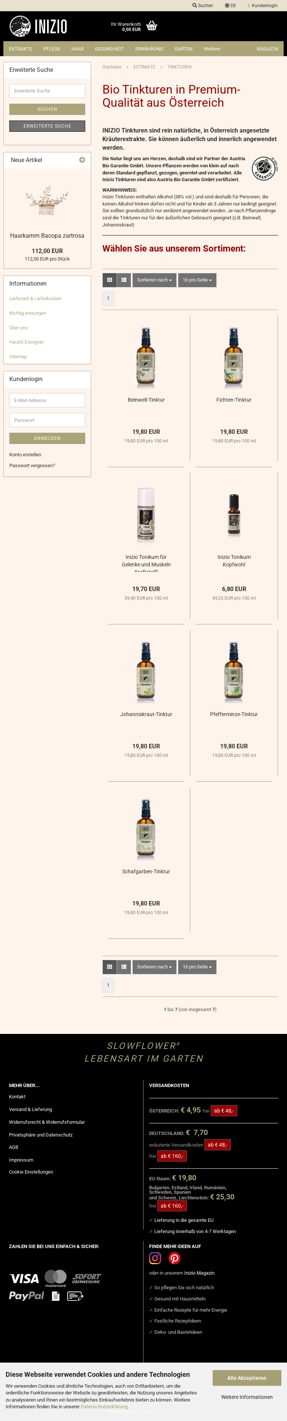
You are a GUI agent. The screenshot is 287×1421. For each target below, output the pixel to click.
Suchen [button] (202, 5)
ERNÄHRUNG (149, 49)
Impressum (21, 1160)
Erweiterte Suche (47, 126)
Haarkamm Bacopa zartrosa (47, 235)
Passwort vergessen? (32, 465)
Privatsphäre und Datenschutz (40, 1135)
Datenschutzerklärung (104, 1406)
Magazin (267, 49)
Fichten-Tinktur (233, 400)
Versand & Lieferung (30, 1109)
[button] (230, 5)
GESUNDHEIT (109, 49)
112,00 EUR (47, 251)
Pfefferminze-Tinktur (234, 714)
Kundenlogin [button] (263, 5)
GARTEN (183, 49)
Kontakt (17, 1096)
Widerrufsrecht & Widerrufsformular (47, 1122)
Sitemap (18, 356)
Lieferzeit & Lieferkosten (35, 298)
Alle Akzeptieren (246, 1378)
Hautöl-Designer (26, 342)
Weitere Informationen (247, 1397)
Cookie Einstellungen (31, 1172)
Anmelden (47, 438)
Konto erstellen (25, 454)
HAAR (77, 49)
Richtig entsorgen (27, 313)
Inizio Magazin (199, 1273)
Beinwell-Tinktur (146, 400)
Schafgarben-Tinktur (146, 871)
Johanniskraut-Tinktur (146, 714)
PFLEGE (51, 49)
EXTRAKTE (20, 49)
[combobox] (154, 280)
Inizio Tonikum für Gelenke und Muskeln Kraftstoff (146, 563)
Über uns (18, 328)
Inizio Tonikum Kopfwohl (234, 561)
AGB (13, 1147)
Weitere (212, 49)
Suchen (47, 109)
